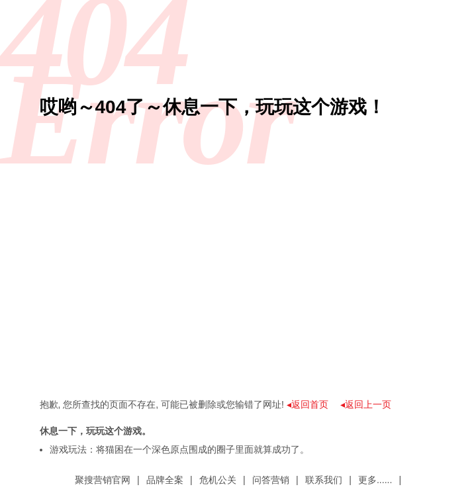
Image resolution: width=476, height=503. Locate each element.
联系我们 (323, 480)
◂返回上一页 (365, 404)
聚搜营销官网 (102, 480)
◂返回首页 (307, 404)
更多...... (375, 480)
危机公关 (217, 480)
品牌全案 (164, 480)
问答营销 (270, 480)
